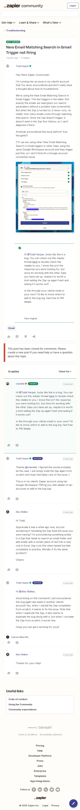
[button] (73, 6)
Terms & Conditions (27, 734)
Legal (45, 805)
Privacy (55, 805)
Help (40, 750)
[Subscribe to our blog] (46, 789)
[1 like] (17, 637)
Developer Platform (40, 755)
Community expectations (23, 709)
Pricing (40, 745)
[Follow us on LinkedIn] (40, 789)
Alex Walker (22, 511)
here (34, 261)
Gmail (11, 328)
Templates (40, 776)
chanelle (20, 383)
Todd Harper (22, 66)
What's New (52, 22)
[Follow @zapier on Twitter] (52, 789)
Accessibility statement (51, 734)
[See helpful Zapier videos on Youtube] (58, 789)
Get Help (8, 22)
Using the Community (20, 704)
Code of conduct (18, 699)
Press (40, 760)
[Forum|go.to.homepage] (24, 5)
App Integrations (40, 781)
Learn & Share (29, 22)
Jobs (40, 765)
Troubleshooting (15, 30)
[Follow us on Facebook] (34, 789)
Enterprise (40, 770)
